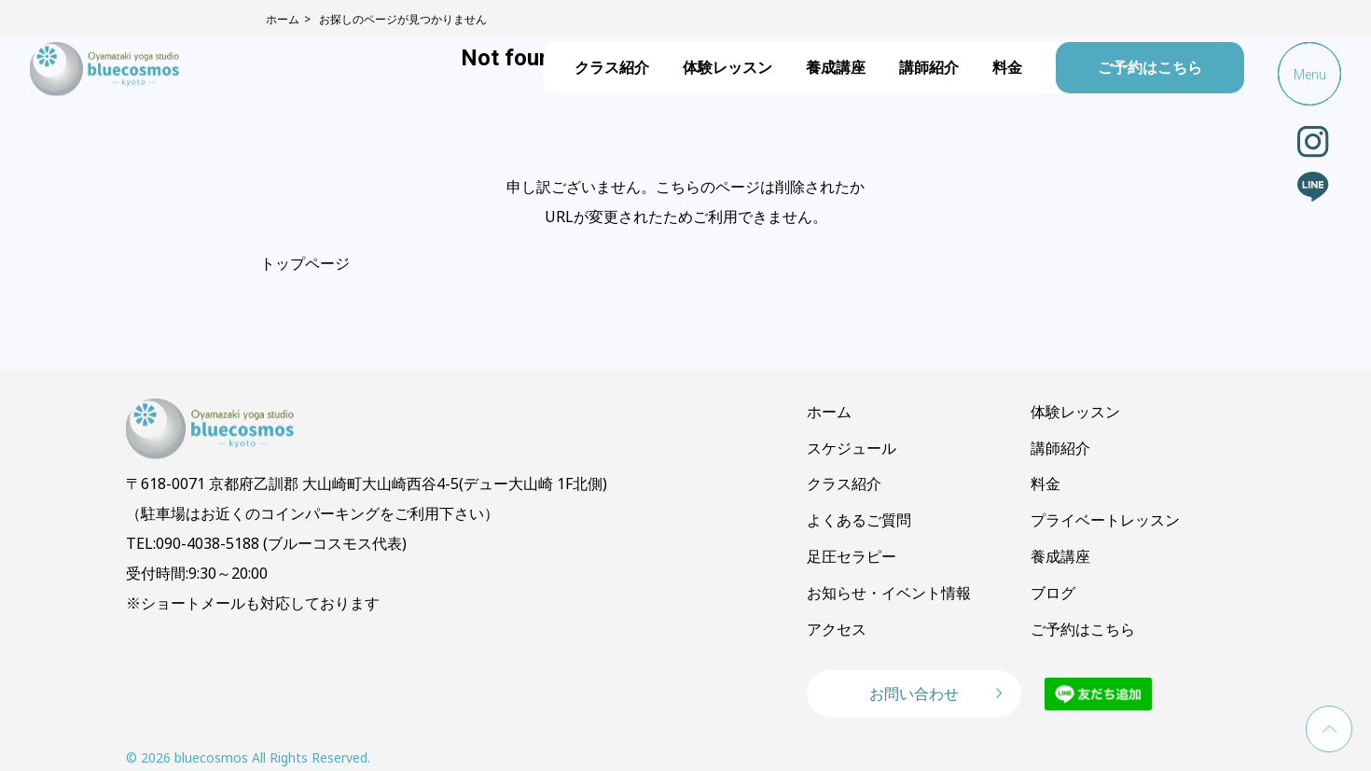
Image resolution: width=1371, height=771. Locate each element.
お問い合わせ (914, 693)
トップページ (305, 263)
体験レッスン (727, 67)
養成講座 (836, 67)
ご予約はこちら (1150, 67)
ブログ (1053, 592)
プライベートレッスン (1105, 520)
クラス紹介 (612, 67)
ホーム (829, 411)
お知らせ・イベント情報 (889, 592)
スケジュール (851, 448)
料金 (1007, 67)
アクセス (836, 629)
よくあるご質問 (859, 520)
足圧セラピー (851, 556)
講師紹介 (929, 67)
